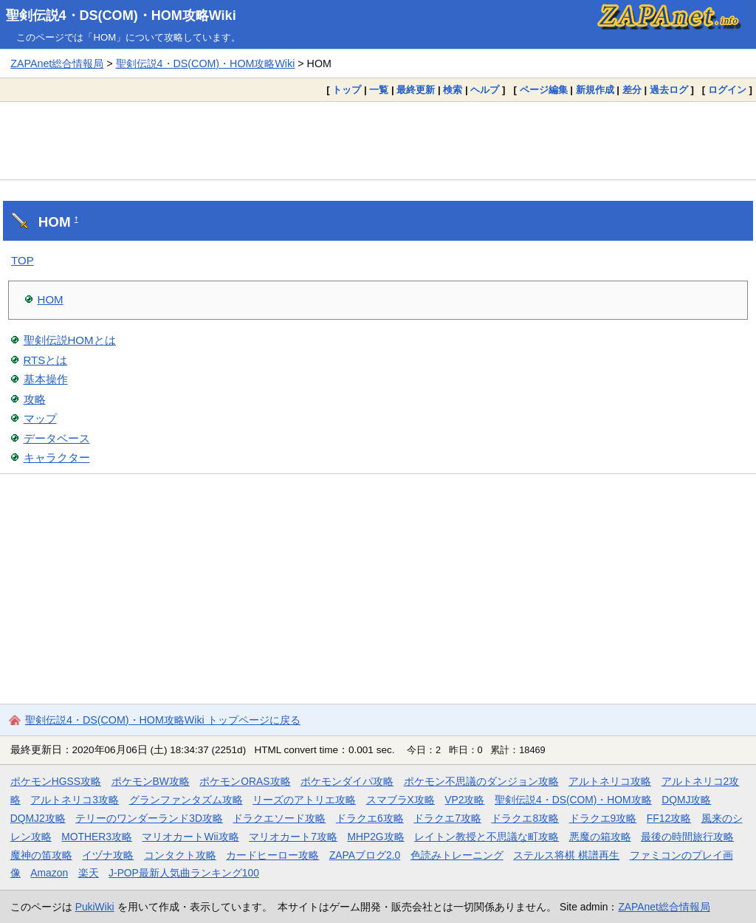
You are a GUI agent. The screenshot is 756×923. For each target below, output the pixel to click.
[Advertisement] (378, 140)
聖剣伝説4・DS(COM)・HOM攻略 (573, 800)
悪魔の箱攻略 (600, 837)
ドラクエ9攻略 (603, 818)
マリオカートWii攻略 (190, 837)
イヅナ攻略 (108, 855)
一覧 (378, 89)
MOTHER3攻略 (96, 837)
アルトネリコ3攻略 (74, 800)
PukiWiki (94, 907)
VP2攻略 (464, 800)
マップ (40, 418)
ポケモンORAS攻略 (244, 781)
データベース (57, 438)
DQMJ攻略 (686, 800)
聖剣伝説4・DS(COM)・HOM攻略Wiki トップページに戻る (162, 720)
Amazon (49, 873)
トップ (346, 89)
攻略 (35, 399)
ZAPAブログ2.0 (364, 855)
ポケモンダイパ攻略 (347, 781)
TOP (22, 260)
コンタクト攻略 (180, 855)
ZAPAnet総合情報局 (56, 63)
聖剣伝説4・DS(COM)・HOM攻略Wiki (121, 15)
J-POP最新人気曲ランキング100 (184, 873)
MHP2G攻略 (375, 837)
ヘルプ (484, 89)
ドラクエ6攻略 (370, 818)
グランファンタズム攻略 (186, 800)
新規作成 (595, 89)
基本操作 (46, 379)
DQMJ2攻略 (38, 818)
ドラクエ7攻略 (447, 818)
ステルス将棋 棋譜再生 (566, 855)
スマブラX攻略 (400, 800)
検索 (452, 89)
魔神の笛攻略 (41, 855)
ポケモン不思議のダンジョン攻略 (481, 781)
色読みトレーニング (457, 855)
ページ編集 (544, 89)
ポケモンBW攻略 (150, 781)
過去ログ (669, 89)
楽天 (88, 873)
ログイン (727, 89)
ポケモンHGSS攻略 (55, 781)
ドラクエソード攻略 (279, 818)
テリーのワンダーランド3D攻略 (149, 818)
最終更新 (415, 89)
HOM (50, 299)
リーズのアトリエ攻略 (304, 800)
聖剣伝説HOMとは (70, 340)
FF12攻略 (669, 818)
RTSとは (46, 360)
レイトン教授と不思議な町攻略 (486, 837)
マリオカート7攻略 (293, 837)
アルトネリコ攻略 (609, 781)
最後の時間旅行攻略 (687, 837)
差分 (632, 89)
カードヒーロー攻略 (272, 855)
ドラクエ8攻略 (525, 818)
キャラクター (57, 457)
